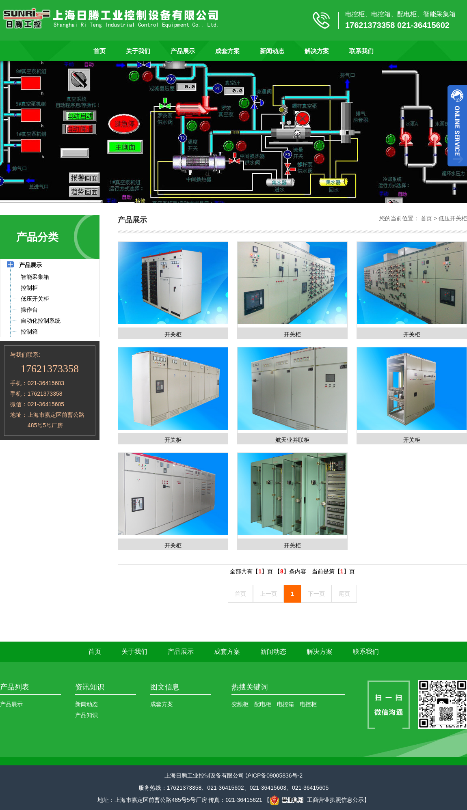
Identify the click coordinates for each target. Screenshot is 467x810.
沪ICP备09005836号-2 (274, 775)
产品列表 (14, 687)
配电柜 (262, 704)
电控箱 (285, 704)
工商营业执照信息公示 (317, 800)
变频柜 (240, 704)
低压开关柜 (453, 218)
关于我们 (138, 50)
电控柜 (308, 704)
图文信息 (164, 687)
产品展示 (183, 50)
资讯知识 (89, 687)
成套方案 (227, 50)
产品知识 (86, 715)
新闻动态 (272, 50)
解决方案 (317, 50)
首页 (99, 50)
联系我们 (361, 50)
